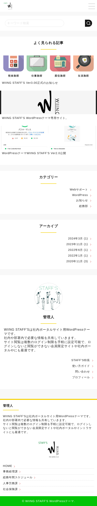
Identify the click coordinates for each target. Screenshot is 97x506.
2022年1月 (75, 255)
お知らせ (82, 200)
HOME (7, 465)
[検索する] (88, 23)
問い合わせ (82, 371)
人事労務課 (10, 483)
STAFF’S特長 (80, 360)
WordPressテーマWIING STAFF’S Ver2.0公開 (34, 153)
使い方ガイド (81, 365)
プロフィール (81, 377)
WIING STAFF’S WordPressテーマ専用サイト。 (35, 118)
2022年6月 (75, 249)
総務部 (83, 206)
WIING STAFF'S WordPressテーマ (49, 501)
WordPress (80, 195)
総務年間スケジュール (18, 477)
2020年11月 (74, 261)
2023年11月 (74, 244)
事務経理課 (10, 471)
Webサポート (79, 189)
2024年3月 (75, 238)
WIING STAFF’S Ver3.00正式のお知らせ (30, 82)
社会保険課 (10, 489)
